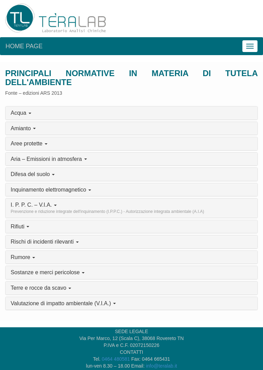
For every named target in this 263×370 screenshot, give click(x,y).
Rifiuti (20, 226)
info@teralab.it (161, 366)
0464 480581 (116, 359)
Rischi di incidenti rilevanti (45, 242)
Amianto (23, 128)
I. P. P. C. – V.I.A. (107, 208)
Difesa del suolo (33, 174)
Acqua (21, 113)
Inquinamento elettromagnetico (51, 190)
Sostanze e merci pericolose (48, 272)
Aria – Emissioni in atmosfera (49, 159)
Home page (24, 46)
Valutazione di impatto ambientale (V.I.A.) (63, 303)
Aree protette (29, 143)
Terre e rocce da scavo (41, 288)
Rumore (23, 257)
